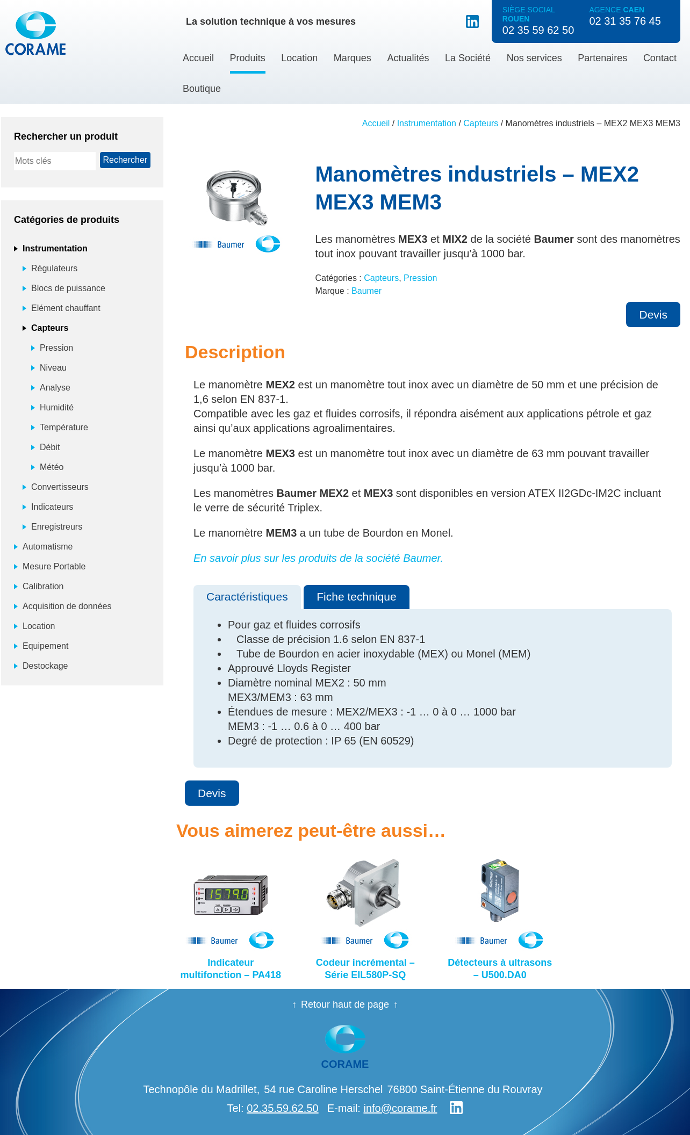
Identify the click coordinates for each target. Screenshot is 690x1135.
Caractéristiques (247, 596)
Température (64, 427)
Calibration (43, 586)
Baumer (366, 290)
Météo (51, 467)
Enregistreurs (56, 526)
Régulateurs (54, 268)
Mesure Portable (54, 566)
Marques (352, 58)
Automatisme (48, 546)
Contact (660, 58)
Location (299, 58)
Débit (50, 447)
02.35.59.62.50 (282, 1108)
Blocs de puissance (68, 288)
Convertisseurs (60, 486)
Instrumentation (426, 123)
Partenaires (602, 58)
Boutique (202, 88)
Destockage (45, 665)
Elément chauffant (65, 308)
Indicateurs (52, 506)
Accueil (198, 58)
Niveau (53, 367)
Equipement (45, 645)
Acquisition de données (67, 606)
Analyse (55, 387)
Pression (420, 278)
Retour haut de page (345, 1004)
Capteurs (480, 123)
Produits (247, 58)
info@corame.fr (400, 1108)
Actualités (408, 58)
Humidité (57, 407)
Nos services (534, 58)
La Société (468, 58)
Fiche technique (356, 596)
